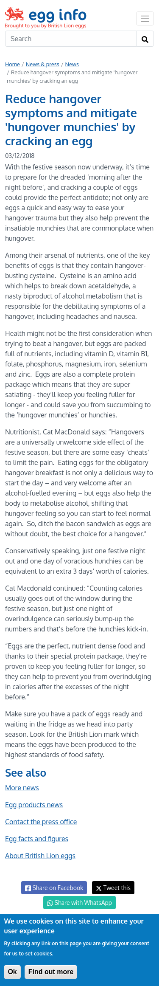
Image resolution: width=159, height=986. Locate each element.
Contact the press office (41, 821)
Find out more (51, 971)
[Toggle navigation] (145, 18)
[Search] (71, 39)
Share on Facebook (54, 888)
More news (22, 787)
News (72, 64)
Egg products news (34, 804)
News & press (42, 64)
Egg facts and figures (36, 838)
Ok (12, 971)
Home (12, 64)
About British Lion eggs (40, 855)
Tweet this (113, 887)
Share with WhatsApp (79, 903)
